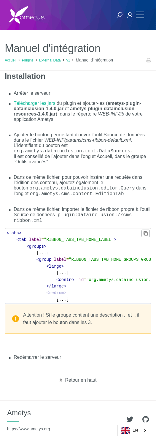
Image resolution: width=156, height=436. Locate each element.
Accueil (10, 60)
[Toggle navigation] (140, 15)
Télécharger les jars (34, 103)
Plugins (28, 60)
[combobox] (133, 430)
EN (129, 430)
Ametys (28, 420)
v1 (68, 60)
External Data (50, 60)
